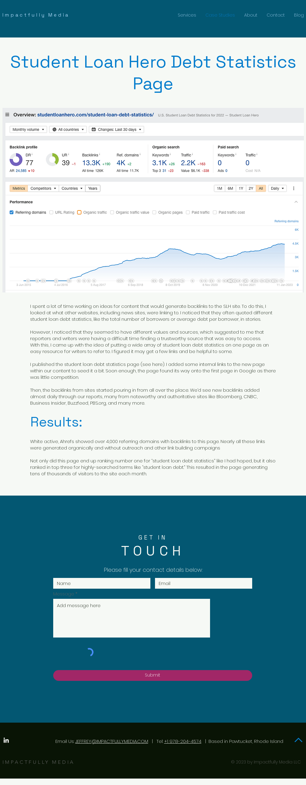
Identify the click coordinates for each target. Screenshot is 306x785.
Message (63, 593)
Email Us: (64, 741)
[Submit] (152, 675)
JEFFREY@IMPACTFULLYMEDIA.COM (111, 741)
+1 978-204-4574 (182, 741)
